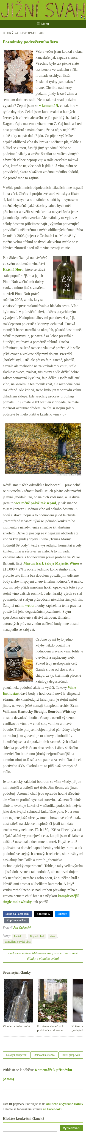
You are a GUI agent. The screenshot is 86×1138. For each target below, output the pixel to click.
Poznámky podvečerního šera (30, 41)
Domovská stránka (44, 1055)
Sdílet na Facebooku (17, 913)
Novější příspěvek (16, 1055)
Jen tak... (19, 936)
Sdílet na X (43, 913)
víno (52, 936)
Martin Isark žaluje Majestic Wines (51, 563)
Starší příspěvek (71, 1055)
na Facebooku (53, 1109)
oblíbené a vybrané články (64, 1104)
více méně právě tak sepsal (35, 503)
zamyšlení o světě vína (18, 941)
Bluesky (62, 913)
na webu (26, 605)
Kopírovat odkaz (16, 920)
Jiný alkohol (37, 936)
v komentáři (48, 106)
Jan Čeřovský (22, 927)
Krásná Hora (13, 269)
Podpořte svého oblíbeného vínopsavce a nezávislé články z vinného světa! (43, 955)
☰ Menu (43, 24)
